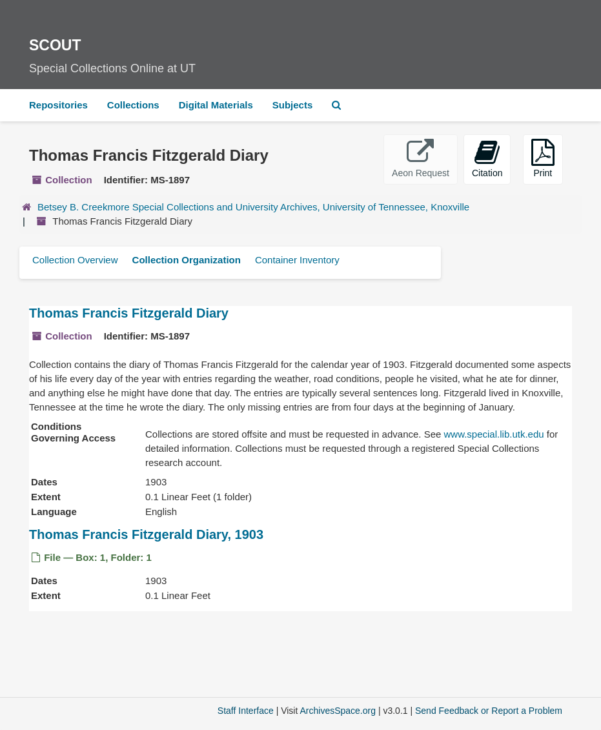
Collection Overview (75, 259)
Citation (487, 158)
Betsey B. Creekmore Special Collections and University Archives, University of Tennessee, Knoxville (253, 206)
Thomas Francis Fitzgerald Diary (129, 313)
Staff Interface (246, 710)
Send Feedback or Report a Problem (488, 710)
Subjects (292, 104)
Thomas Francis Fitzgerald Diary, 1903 (146, 534)
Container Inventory (297, 259)
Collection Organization (186, 259)
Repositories (58, 104)
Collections (133, 104)
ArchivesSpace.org (338, 710)
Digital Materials (216, 104)
